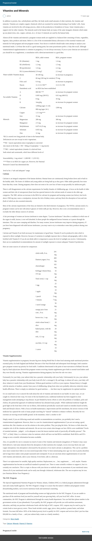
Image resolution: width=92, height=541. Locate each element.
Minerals (16, 523)
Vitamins (29, 523)
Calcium (9, 523)
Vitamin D (22, 523)
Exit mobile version (46, 538)
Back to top (85, 531)
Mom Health (15, 519)
